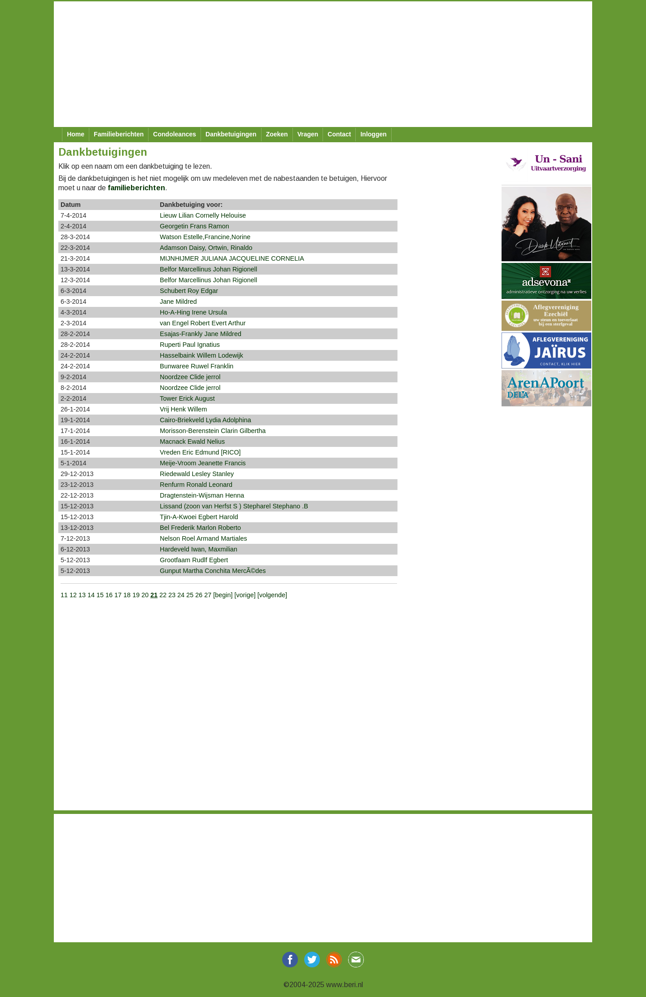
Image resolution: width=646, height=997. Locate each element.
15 (100, 595)
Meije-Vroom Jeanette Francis (202, 463)
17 (118, 595)
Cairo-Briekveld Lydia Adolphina (205, 420)
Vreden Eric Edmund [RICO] (200, 452)
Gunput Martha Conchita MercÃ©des (213, 570)
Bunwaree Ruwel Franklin (196, 366)
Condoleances (174, 134)
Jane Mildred (178, 301)
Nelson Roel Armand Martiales (203, 538)
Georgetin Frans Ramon (194, 226)
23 (171, 595)
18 (127, 595)
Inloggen (373, 134)
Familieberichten (119, 134)
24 (180, 595)
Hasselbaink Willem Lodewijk (201, 355)
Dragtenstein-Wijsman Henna (202, 495)
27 (207, 595)
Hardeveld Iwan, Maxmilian (198, 549)
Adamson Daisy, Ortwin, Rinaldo (206, 247)
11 (64, 595)
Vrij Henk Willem (183, 409)
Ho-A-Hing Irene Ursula (193, 312)
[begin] (223, 595)
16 (109, 595)
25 (189, 595)
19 (136, 595)
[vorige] (245, 595)
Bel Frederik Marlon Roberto (200, 527)
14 (91, 595)
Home (75, 134)
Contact (339, 134)
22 (162, 595)
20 (144, 595)
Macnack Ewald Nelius (192, 441)
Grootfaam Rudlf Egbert (194, 560)
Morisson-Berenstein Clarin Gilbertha (213, 430)
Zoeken (277, 134)
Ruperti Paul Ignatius (190, 344)
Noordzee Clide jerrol (190, 376)
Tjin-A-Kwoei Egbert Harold (199, 516)
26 (198, 595)
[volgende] (272, 595)
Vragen (308, 134)
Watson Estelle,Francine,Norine (205, 237)
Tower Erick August (187, 398)
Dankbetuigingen (231, 134)
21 (153, 595)
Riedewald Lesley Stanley (197, 473)
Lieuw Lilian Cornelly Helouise (203, 215)
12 (73, 595)
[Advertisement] (323, 64)
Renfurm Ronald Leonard (196, 484)
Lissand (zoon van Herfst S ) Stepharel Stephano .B (234, 506)
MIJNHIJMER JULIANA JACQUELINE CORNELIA (232, 258)
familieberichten (136, 188)
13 (82, 595)
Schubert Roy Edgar (189, 290)
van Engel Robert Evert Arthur (202, 323)
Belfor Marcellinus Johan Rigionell (208, 269)
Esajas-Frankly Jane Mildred (200, 333)
